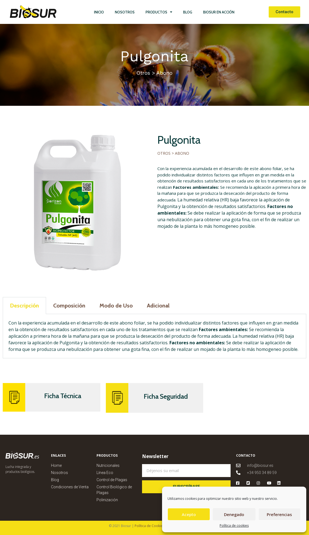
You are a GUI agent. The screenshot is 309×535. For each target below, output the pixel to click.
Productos (159, 11)
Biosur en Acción (218, 12)
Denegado (234, 514)
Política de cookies (234, 525)
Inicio (99, 12)
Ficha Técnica (62, 396)
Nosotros (125, 12)
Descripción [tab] (24, 305)
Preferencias (279, 514)
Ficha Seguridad (166, 396)
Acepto (189, 514)
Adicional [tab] (158, 305)
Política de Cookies (149, 525)
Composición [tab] (69, 305)
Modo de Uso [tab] (116, 305)
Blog (187, 12)
